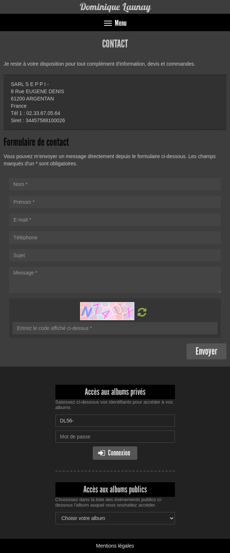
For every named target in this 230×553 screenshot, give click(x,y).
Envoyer (206, 351)
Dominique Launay (115, 7)
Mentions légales (115, 546)
